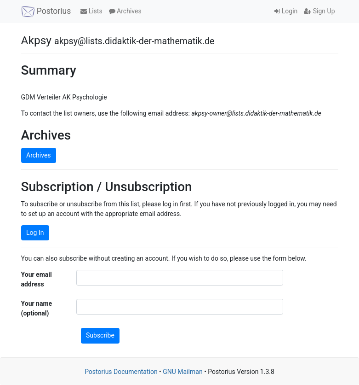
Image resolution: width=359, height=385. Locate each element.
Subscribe (100, 335)
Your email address (36, 279)
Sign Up (319, 11)
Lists (91, 11)
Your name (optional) (36, 308)
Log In (35, 232)
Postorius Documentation (121, 371)
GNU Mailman (182, 371)
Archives (125, 11)
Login (285, 11)
